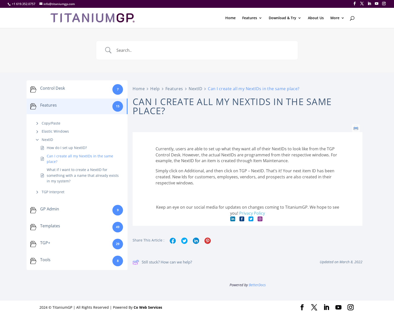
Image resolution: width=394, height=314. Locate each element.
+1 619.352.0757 (23, 4)
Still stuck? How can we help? (162, 262)
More (334, 18)
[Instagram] (384, 4)
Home (230, 18)
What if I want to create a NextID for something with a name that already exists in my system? (83, 175)
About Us (316, 18)
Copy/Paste (51, 123)
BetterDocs (257, 284)
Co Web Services (148, 307)
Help (155, 88)
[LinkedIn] (369, 4)
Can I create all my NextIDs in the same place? (80, 159)
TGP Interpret (53, 191)
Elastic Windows (55, 131)
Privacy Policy (252, 213)
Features (249, 18)
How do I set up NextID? (67, 147)
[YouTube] (376, 4)
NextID (47, 139)
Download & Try (282, 18)
